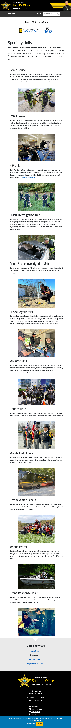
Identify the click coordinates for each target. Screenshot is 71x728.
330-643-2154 (29, 31)
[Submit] (58, 14)
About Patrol (35, 651)
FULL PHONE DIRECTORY (48, 32)
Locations (33, 707)
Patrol (34, 22)
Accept (39, 724)
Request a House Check (35, 664)
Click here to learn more (28, 178)
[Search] (51, 14)
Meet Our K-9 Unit (35, 660)
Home (27, 22)
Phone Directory (35, 709)
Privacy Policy (31, 724)
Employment (34, 712)
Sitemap (33, 714)
